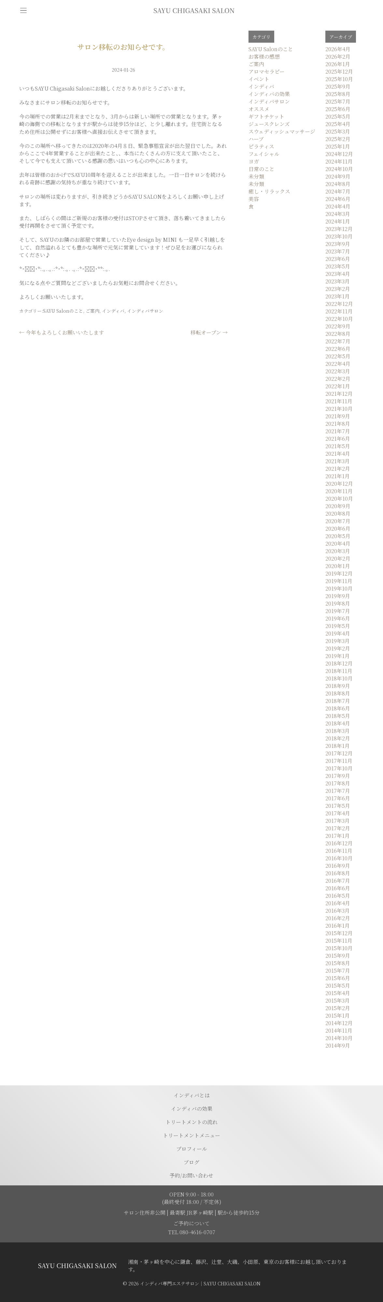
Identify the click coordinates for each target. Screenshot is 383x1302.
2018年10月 (339, 678)
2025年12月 (339, 71)
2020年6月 (337, 528)
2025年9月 (337, 86)
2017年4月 (337, 813)
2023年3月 (337, 281)
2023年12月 (339, 229)
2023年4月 (337, 274)
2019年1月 (337, 656)
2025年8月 (337, 94)
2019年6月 (337, 618)
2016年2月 (337, 918)
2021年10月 (339, 408)
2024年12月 (339, 154)
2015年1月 (337, 1015)
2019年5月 (337, 626)
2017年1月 (337, 835)
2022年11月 (339, 311)
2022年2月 (337, 378)
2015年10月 (339, 948)
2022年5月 (337, 356)
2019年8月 (337, 603)
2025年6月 (337, 109)
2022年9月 (337, 326)
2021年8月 (337, 423)
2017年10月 (339, 768)
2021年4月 (337, 453)
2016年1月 (337, 925)
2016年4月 (337, 903)
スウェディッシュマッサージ (281, 131)
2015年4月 (337, 993)
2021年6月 (337, 438)
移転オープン (209, 332)
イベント (258, 79)
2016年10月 (339, 858)
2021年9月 (337, 416)
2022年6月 (337, 348)
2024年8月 (337, 184)
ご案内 (92, 311)
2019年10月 (339, 588)
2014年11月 (338, 1030)
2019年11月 (338, 581)
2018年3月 (337, 731)
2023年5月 (337, 266)
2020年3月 (337, 551)
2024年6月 (337, 199)
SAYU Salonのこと (63, 311)
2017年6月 (337, 798)
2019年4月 (337, 633)
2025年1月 (337, 146)
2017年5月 (337, 805)
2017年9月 (337, 776)
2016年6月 (337, 888)
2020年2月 (337, 558)
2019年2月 (337, 648)
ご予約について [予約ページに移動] (191, 1223)
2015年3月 (337, 1000)
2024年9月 (337, 176)
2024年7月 (337, 191)
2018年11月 (338, 671)
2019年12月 (339, 573)
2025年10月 (339, 79)
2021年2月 (337, 468)
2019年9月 (337, 596)
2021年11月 (338, 401)
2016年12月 (339, 843)
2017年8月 (337, 783)
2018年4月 (337, 723)
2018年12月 (339, 663)
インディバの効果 (269, 94)
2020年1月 (337, 566)
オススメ (258, 109)
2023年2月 (337, 289)
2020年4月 (337, 543)
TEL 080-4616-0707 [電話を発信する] (191, 1232)
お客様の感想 (264, 56)
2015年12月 (339, 933)
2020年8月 (337, 513)
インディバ (113, 311)
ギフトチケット (266, 116)
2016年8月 (337, 873)
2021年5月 (337, 446)
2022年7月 (337, 341)
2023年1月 (337, 296)
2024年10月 (339, 169)
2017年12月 (339, 753)
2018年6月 (337, 708)
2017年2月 (337, 828)
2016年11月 (338, 850)
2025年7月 (337, 101)
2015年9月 (337, 955)
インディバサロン (145, 311)
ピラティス (261, 146)
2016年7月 (337, 880)
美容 (253, 199)
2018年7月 (337, 701)
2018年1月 (337, 746)
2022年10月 (339, 318)
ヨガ (253, 161)
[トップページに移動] (193, 10)
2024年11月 (339, 161)
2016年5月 (337, 895)
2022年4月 (337, 363)
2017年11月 (338, 761)
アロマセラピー (266, 71)
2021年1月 (337, 476)
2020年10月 (339, 498)
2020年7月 (337, 521)
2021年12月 (339, 393)
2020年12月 (339, 483)
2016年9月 (337, 865)
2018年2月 (337, 738)
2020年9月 (337, 506)
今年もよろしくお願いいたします (61, 332)
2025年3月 (337, 131)
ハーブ (256, 139)
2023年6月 (337, 259)
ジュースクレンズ (269, 124)
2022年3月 (337, 371)
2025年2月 (337, 139)
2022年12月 (339, 304)
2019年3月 (337, 641)
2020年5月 (337, 536)
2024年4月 (337, 206)
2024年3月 (337, 214)
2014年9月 (337, 1045)
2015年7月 (337, 970)
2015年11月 (338, 940)
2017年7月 (337, 790)
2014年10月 (339, 1038)
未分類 (256, 176)
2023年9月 (337, 244)
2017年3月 (337, 820)
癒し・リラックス (269, 191)
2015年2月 (337, 1008)
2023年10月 (339, 236)
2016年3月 (337, 910)
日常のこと (261, 169)
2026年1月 (337, 64)
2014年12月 (339, 1023)
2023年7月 (337, 251)
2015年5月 (337, 985)
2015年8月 (337, 963)
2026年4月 (337, 49)
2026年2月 (337, 56)
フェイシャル (263, 154)
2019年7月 (337, 611)
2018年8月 (337, 693)
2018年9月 (337, 686)
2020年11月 (339, 491)
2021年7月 (337, 431)
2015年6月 (337, 978)
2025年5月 (337, 116)
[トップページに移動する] (77, 1266)
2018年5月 (337, 716)
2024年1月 (337, 221)
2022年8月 (337, 333)
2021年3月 (337, 461)
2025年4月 (337, 124)
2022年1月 (337, 386)
